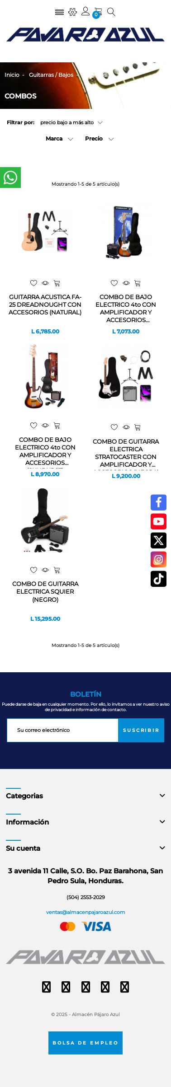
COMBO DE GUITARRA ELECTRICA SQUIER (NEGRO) (45, 591)
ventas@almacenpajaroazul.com (85, 912)
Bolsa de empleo (85, 1042)
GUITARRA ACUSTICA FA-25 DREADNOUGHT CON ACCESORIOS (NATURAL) (45, 304)
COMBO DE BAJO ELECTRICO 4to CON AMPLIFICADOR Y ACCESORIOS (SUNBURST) (125, 309)
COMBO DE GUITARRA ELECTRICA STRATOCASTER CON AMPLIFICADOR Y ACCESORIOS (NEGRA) (126, 454)
